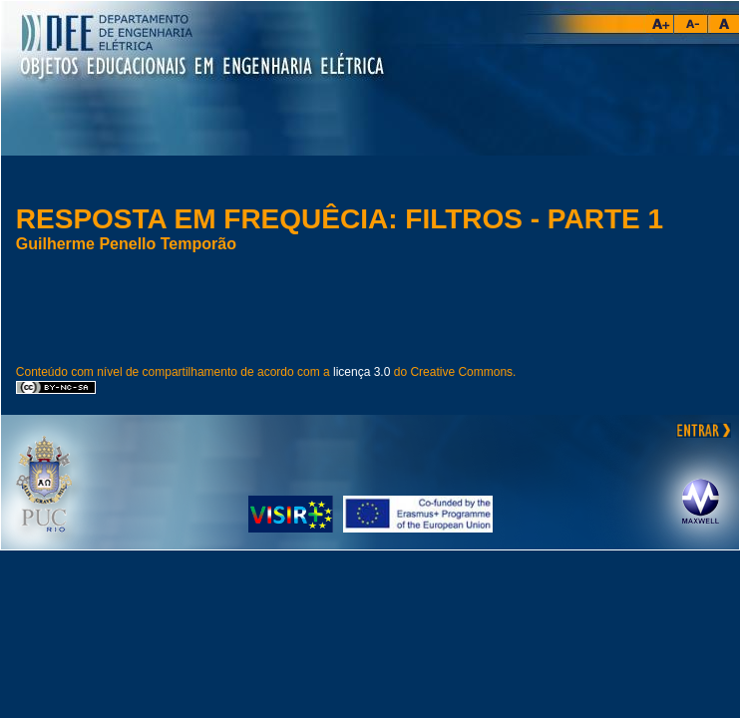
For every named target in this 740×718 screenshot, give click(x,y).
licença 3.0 (361, 372)
